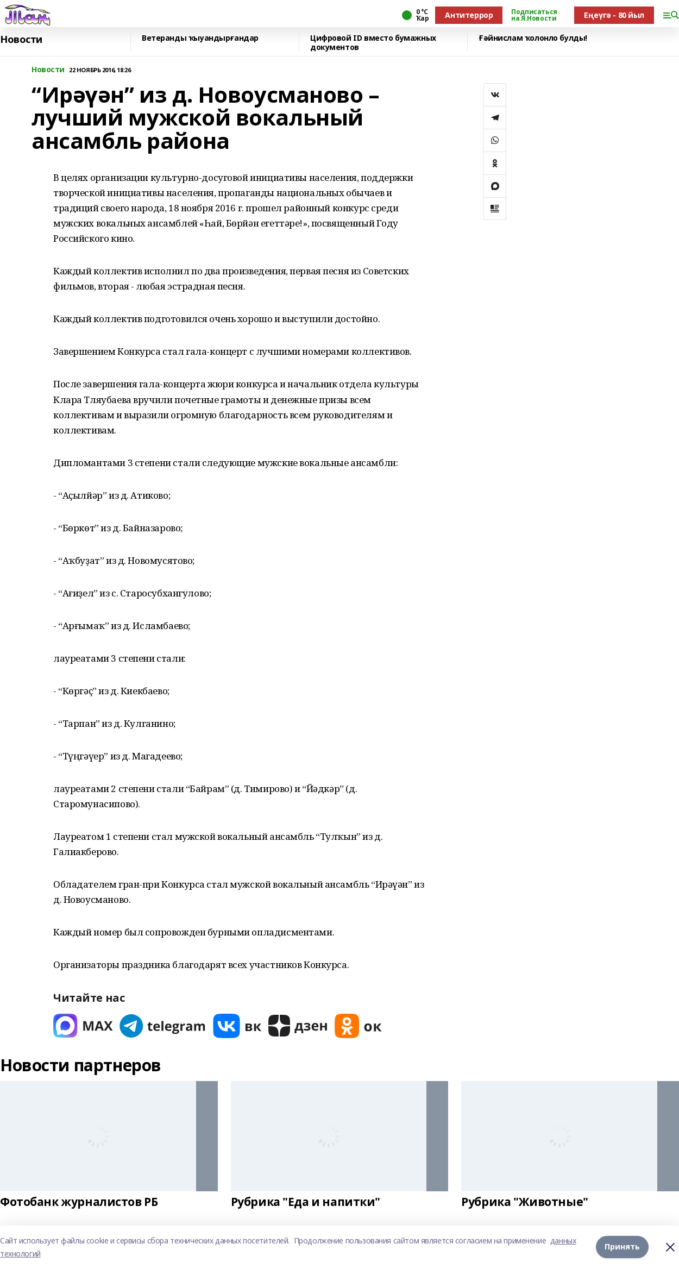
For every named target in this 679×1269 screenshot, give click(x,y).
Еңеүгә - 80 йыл (614, 15)
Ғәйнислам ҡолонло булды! (533, 38)
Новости (21, 40)
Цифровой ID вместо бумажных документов (373, 43)
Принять (622, 1247)
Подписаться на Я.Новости (534, 15)
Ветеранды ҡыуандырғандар (200, 38)
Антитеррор (469, 15)
